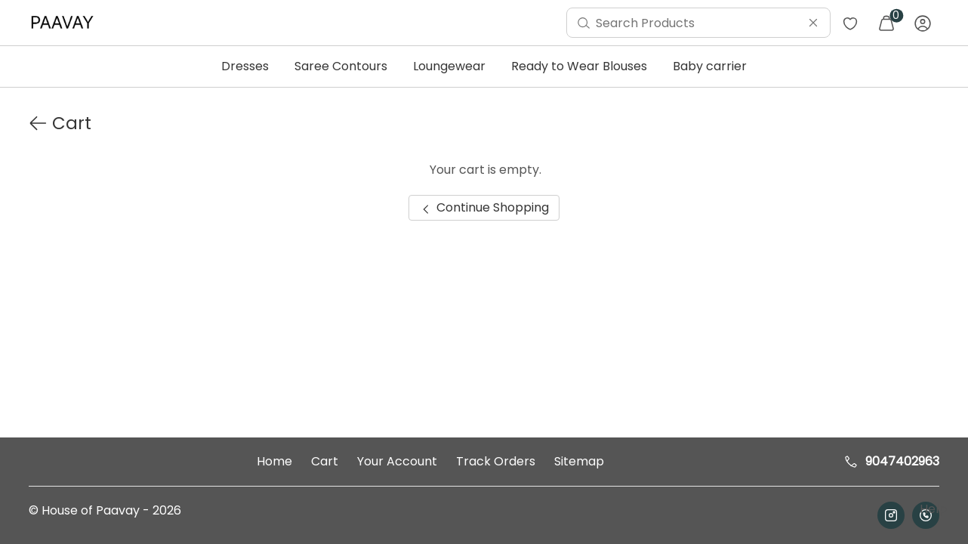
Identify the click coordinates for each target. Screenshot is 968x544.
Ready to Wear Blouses (579, 66)
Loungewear (449, 66)
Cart (324, 461)
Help (932, 509)
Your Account (397, 461)
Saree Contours (340, 66)
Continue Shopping (483, 207)
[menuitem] (66, 22)
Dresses (245, 66)
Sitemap (579, 461)
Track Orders (495, 461)
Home (274, 461)
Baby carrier (710, 66)
